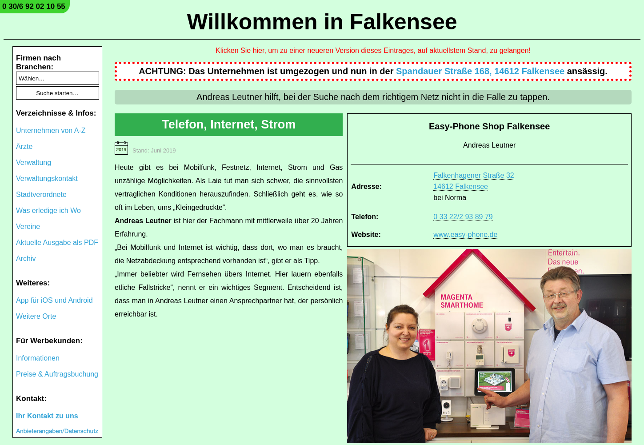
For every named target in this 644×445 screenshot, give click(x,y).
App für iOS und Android (54, 300)
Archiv (26, 258)
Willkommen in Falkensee (322, 21)
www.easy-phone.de (465, 234)
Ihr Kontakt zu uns (47, 416)
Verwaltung (33, 162)
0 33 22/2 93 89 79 (462, 216)
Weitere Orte (36, 316)
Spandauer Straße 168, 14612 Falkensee (480, 71)
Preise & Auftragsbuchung (57, 374)
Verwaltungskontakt (47, 178)
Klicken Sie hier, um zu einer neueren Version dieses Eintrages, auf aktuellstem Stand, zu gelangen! (373, 50)
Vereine (28, 226)
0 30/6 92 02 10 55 (33, 6)
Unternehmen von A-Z (51, 130)
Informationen (38, 358)
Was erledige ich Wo (48, 210)
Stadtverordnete (41, 194)
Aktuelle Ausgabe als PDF (57, 242)
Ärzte (24, 146)
